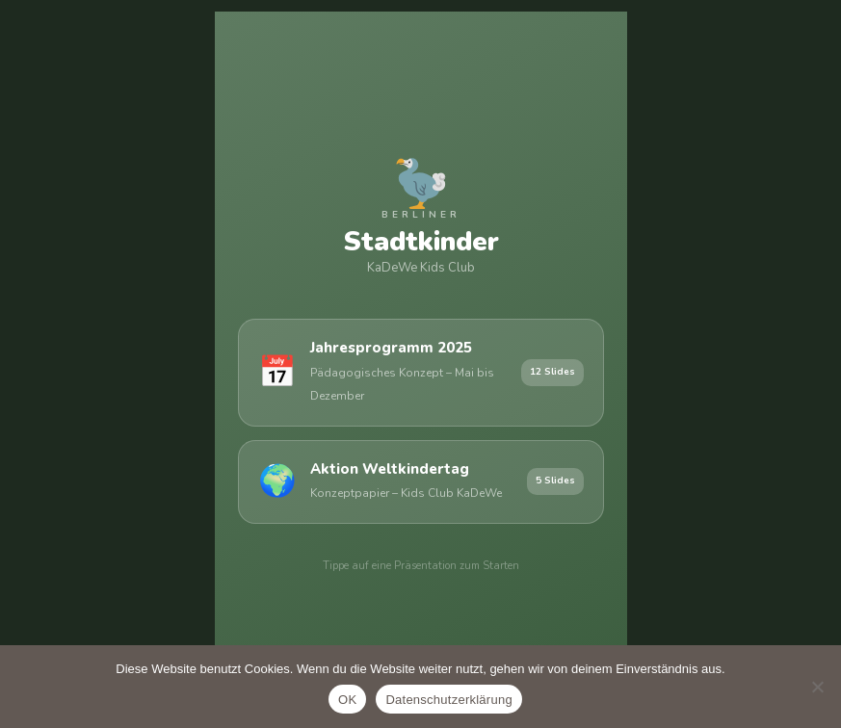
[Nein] (817, 686)
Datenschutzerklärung (448, 699)
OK (347, 699)
